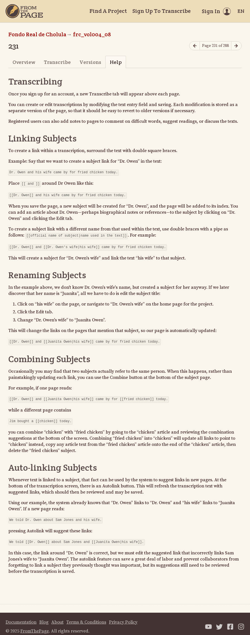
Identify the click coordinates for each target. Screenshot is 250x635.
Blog (43, 616)
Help (116, 62)
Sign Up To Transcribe (161, 11)
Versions (90, 62)
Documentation (21, 616)
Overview (24, 62)
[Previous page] (194, 45)
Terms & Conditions (86, 616)
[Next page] (236, 45)
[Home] (24, 11)
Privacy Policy (123, 616)
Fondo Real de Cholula (37, 34)
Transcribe (57, 62)
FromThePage (34, 625)
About (57, 616)
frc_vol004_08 (92, 34)
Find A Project (108, 11)
